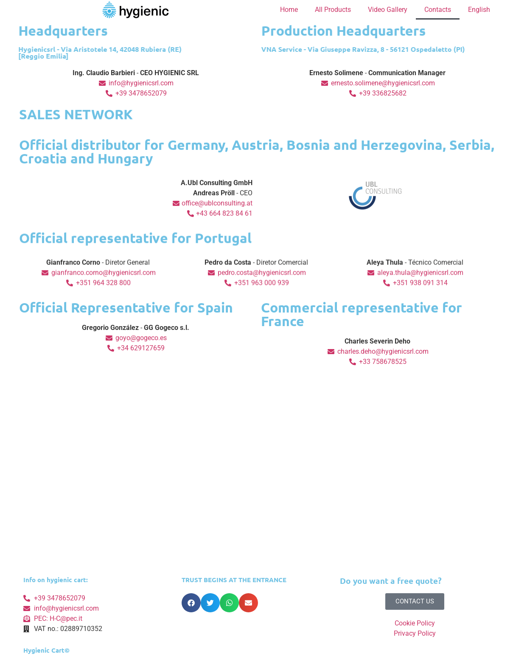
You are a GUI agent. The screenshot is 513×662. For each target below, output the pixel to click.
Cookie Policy (415, 623)
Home (289, 10)
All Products (333, 10)
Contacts (437, 10)
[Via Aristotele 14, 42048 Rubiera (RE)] (256, 500)
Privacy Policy (415, 633)
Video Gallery (387, 10)
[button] (191, 602)
